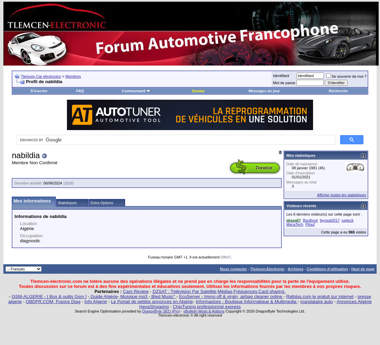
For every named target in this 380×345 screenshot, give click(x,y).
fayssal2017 (330, 220)
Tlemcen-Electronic (267, 269)
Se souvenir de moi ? (346, 76)
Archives (295, 269)
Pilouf (310, 224)
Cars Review (136, 291)
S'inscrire (38, 91)
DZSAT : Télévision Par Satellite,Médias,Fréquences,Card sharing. (218, 291)
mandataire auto (316, 301)
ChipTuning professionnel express (207, 306)
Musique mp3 (133, 296)
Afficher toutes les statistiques (341, 195)
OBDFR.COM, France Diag (53, 301)
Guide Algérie (103, 296)
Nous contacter (233, 269)
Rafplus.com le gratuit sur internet (319, 296)
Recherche (338, 91)
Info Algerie (96, 301)
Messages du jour (264, 91)
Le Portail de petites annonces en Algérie (152, 301)
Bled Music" (163, 296)
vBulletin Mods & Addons (203, 311)
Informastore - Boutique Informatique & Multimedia (247, 301)
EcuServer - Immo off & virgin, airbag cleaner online (231, 296)
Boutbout (310, 220)
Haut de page (363, 269)
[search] (175, 140)
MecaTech (294, 224)
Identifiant (281, 76)
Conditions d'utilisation (327, 269)
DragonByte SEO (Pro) (161, 311)
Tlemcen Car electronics (41, 76)
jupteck (348, 220)
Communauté (136, 91)
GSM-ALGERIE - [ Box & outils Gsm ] (49, 296)
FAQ (80, 91)
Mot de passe (284, 83)
